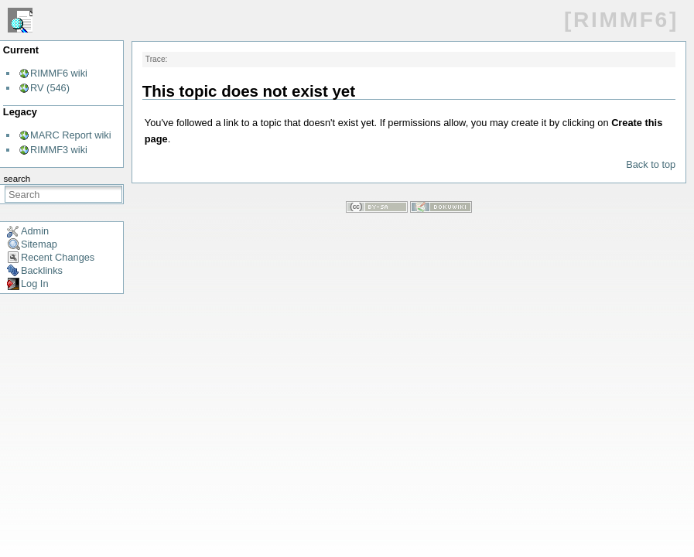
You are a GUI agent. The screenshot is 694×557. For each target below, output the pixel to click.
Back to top (650, 164)
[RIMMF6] (621, 20)
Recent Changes (57, 257)
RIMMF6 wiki (58, 73)
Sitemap (39, 244)
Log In (35, 283)
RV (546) (50, 88)
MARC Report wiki (70, 135)
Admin (35, 231)
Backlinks (42, 270)
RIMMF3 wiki (58, 149)
